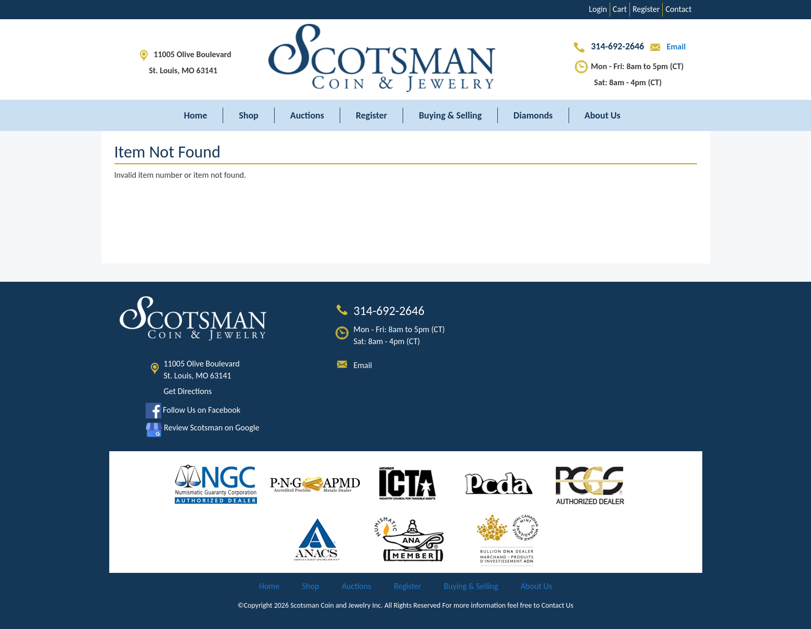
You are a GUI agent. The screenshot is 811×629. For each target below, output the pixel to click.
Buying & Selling (450, 115)
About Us (603, 115)
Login (598, 9)
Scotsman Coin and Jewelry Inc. (336, 605)
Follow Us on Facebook (193, 410)
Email (666, 46)
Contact (678, 9)
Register (646, 9)
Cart (620, 9)
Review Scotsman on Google (203, 428)
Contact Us (558, 605)
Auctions (307, 115)
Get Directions (188, 391)
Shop (249, 115)
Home (196, 115)
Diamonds (532, 115)
